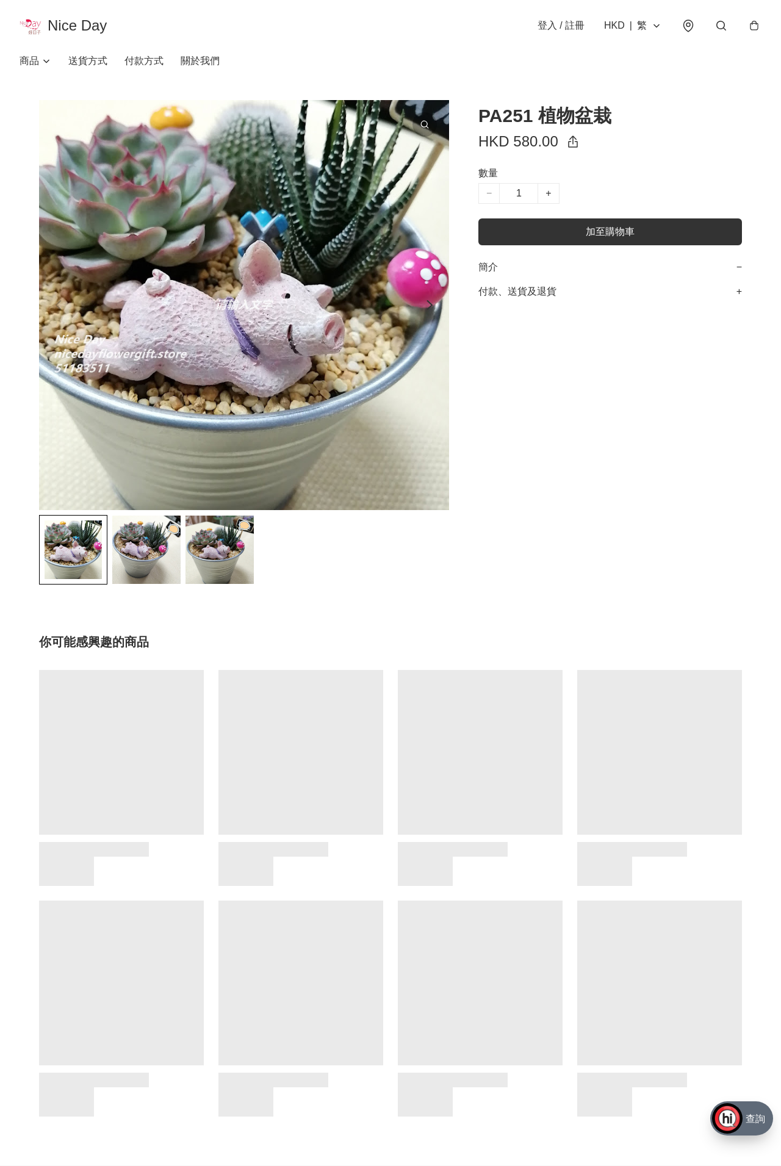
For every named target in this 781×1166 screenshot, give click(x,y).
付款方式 (144, 61)
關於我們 (200, 61)
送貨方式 (87, 61)
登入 (561, 25)
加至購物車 (610, 231)
